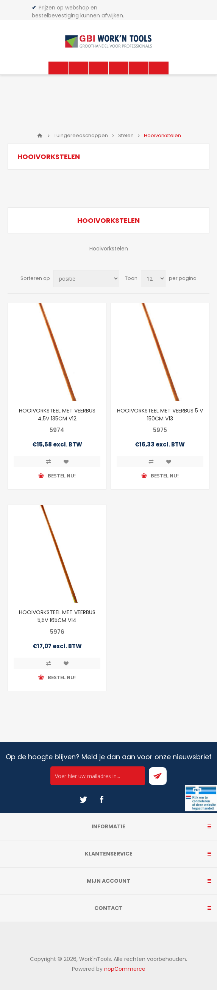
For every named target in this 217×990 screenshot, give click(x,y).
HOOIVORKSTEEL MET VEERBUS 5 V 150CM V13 (160, 414)
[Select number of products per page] (153, 278)
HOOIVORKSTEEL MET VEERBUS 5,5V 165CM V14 (57, 616)
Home (40, 136)
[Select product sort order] (86, 278)
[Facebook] (101, 800)
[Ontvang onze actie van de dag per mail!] (97, 775)
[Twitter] (83, 800)
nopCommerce (124, 969)
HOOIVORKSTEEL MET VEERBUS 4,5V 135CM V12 (57, 414)
